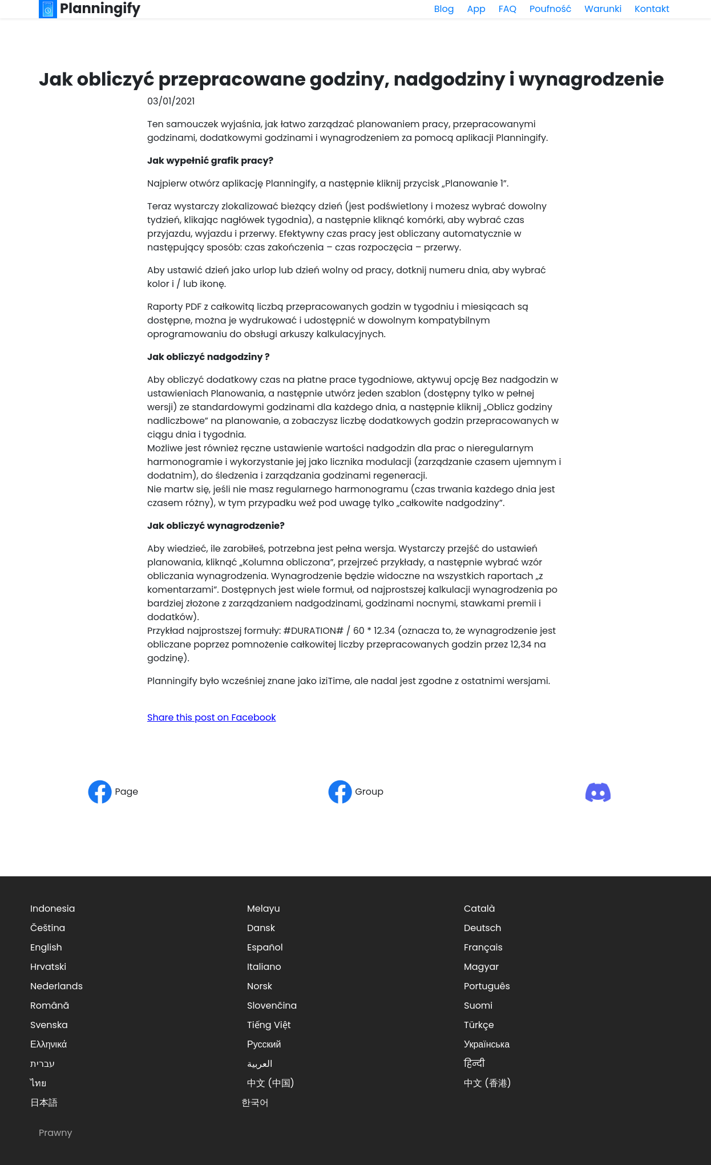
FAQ (507, 8)
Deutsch (483, 928)
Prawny (55, 1132)
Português (487, 986)
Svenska (49, 1024)
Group (355, 791)
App (476, 8)
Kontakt (652, 8)
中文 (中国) (270, 1083)
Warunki (602, 8)
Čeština (47, 928)
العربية (259, 1063)
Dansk (261, 928)
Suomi (478, 1005)
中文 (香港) (487, 1083)
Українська (487, 1044)
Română (49, 1005)
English (46, 947)
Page (112, 791)
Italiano (264, 966)
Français (483, 947)
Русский (264, 1044)
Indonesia (52, 908)
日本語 (44, 1102)
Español (265, 947)
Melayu (263, 908)
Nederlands (56, 986)
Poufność (551, 8)
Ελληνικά (48, 1044)
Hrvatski (48, 966)
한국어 (255, 1102)
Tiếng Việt (269, 1024)
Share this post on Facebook (211, 717)
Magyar (481, 966)
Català (479, 908)
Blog (444, 8)
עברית (42, 1063)
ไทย (38, 1083)
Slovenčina (272, 1005)
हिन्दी (474, 1063)
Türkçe (479, 1024)
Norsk (259, 986)
